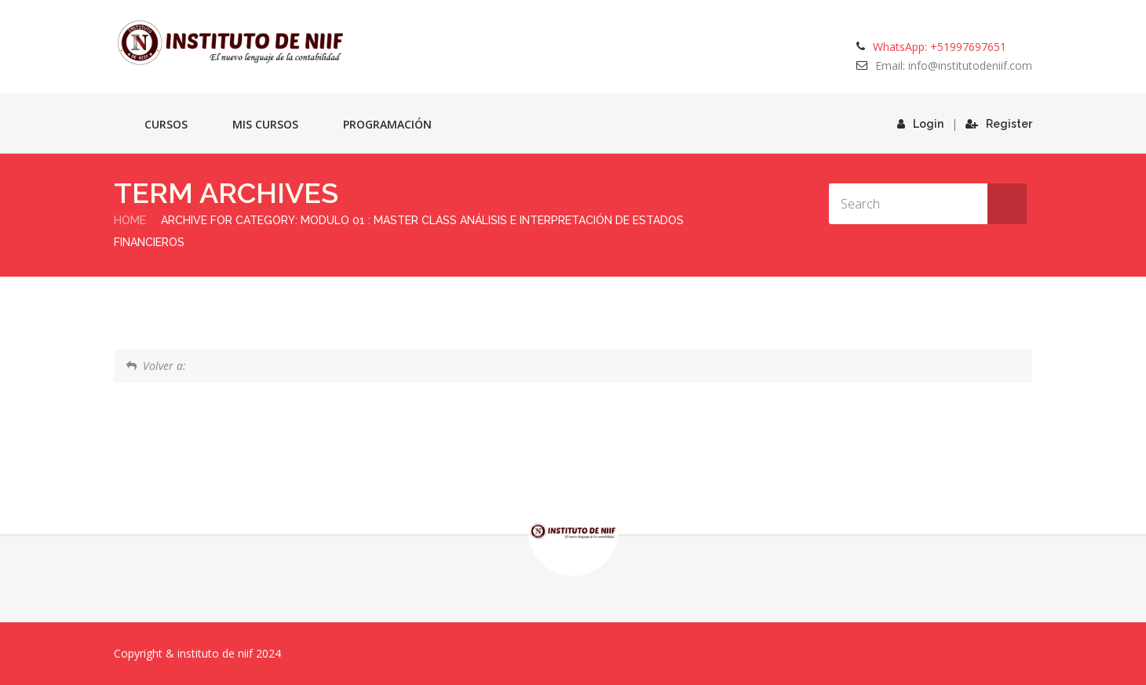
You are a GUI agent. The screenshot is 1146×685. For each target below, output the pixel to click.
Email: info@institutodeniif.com (953, 65)
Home (130, 220)
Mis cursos (265, 124)
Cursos (166, 124)
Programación (387, 124)
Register (998, 124)
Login (920, 124)
